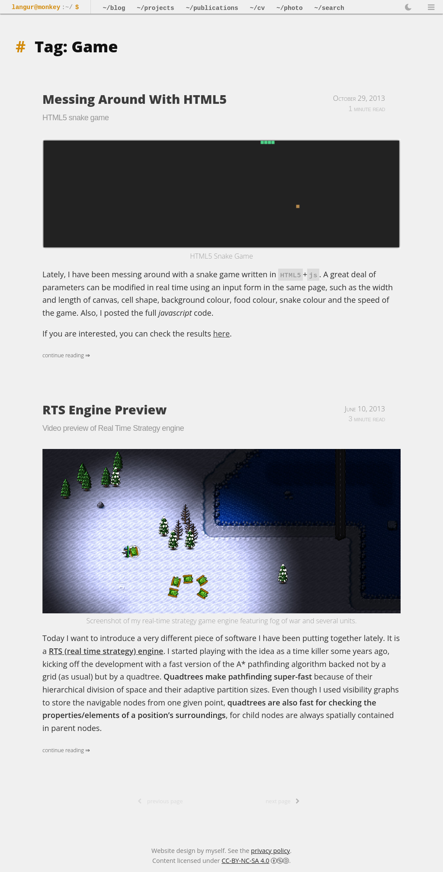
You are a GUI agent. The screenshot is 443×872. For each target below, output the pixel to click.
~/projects (155, 8)
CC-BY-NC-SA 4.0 (245, 860)
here (221, 333)
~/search (329, 8)
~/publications (212, 8)
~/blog (114, 8)
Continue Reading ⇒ (66, 355)
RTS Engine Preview (104, 409)
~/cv (257, 8)
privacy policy (270, 850)
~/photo (289, 8)
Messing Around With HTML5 (134, 98)
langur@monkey (36, 7)
